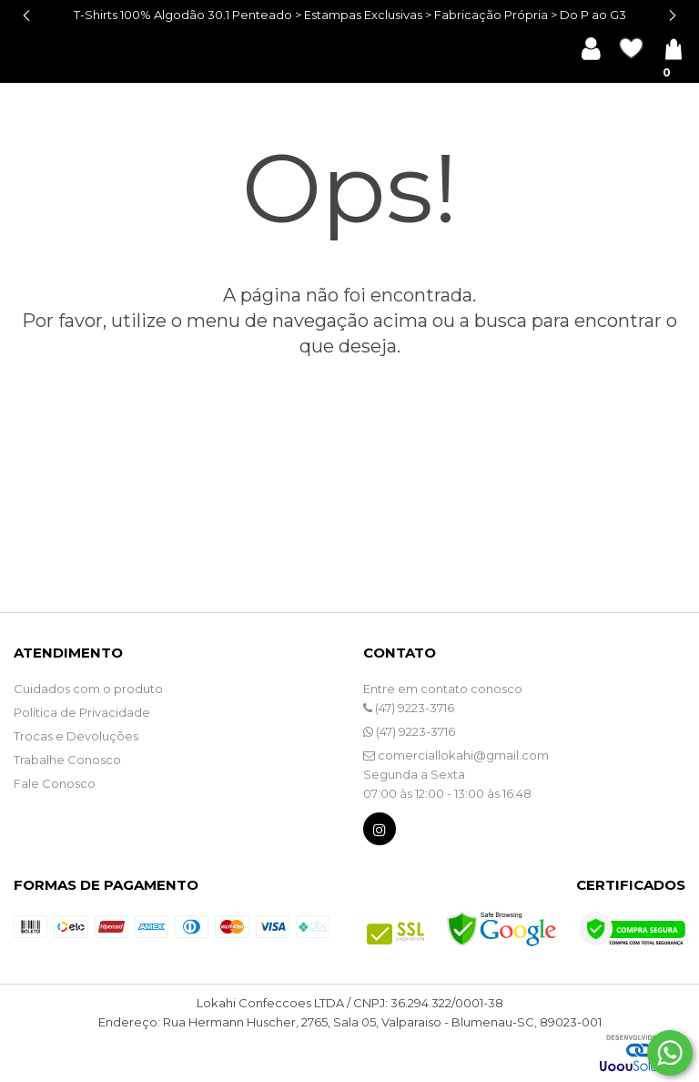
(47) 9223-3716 (408, 707)
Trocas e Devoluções (76, 736)
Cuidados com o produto (88, 688)
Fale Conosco (55, 783)
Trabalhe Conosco (67, 759)
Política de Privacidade (82, 712)
